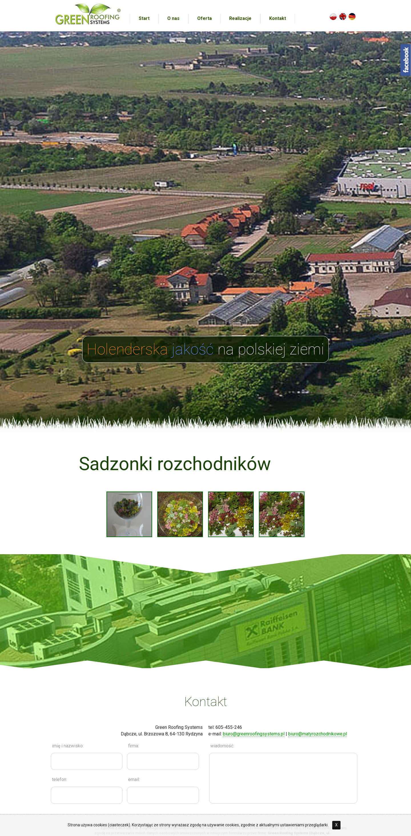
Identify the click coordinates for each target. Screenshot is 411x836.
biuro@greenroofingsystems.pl (254, 734)
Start (144, 18)
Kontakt (277, 18)
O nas (173, 18)
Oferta (204, 18)
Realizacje (240, 18)
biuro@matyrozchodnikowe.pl (317, 734)
